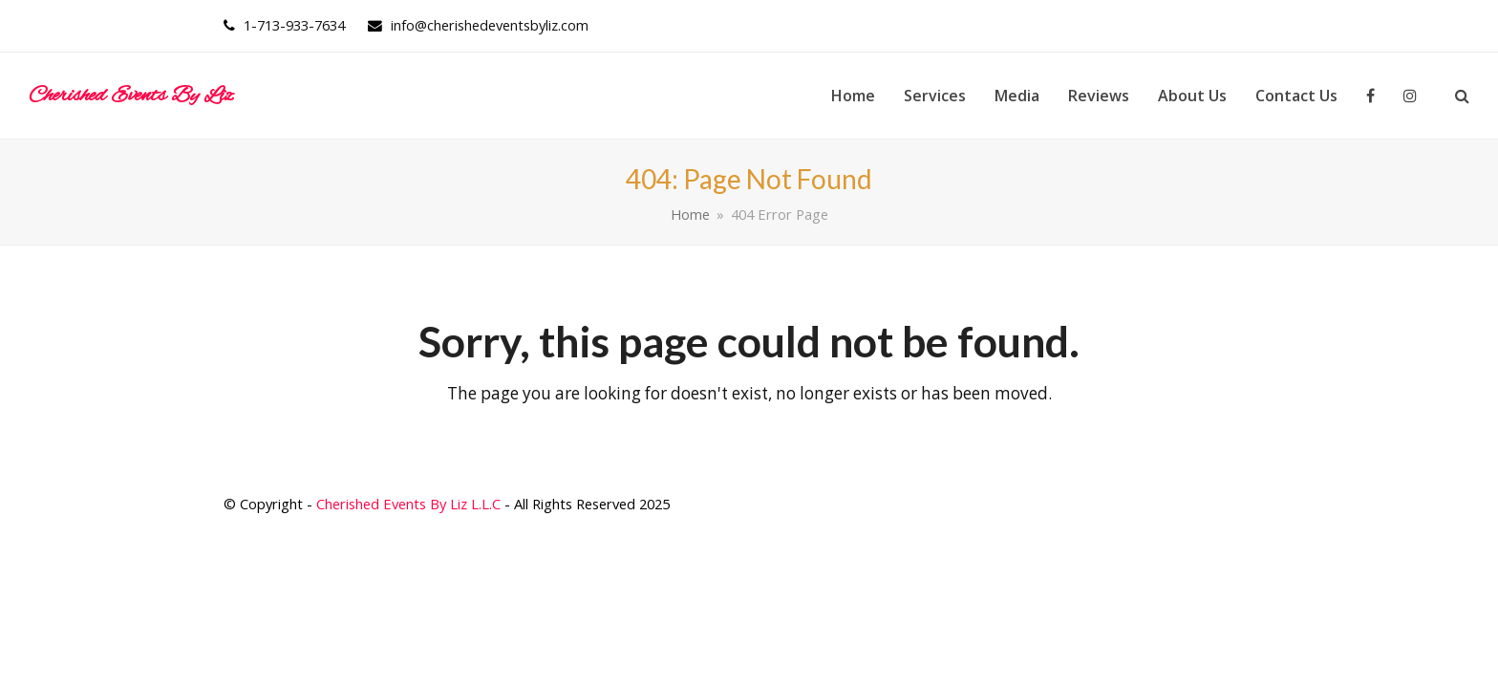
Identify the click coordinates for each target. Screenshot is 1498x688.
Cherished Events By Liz (131, 95)
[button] (1462, 95)
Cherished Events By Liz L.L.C (408, 503)
